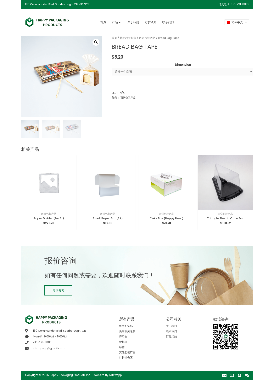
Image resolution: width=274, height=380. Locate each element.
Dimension (183, 65)
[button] (58, 291)
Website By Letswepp (107, 375)
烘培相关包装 (128, 38)
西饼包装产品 (147, 38)
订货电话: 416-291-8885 (234, 4)
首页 (114, 38)
